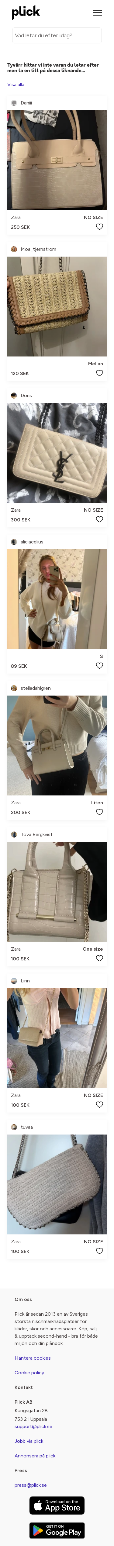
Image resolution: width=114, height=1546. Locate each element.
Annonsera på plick (35, 1456)
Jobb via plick (29, 1441)
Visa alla (15, 84)
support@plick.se (33, 1426)
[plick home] (26, 12)
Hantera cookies (33, 1358)
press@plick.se (31, 1485)
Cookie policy (29, 1373)
